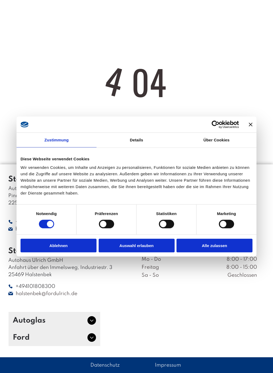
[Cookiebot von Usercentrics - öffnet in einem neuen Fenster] (215, 125)
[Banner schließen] (250, 124)
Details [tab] (136, 140)
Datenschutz (105, 365)
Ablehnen (58, 245)
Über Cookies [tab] (216, 140)
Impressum (168, 365)
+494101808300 (35, 286)
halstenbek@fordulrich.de (46, 293)
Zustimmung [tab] (57, 140)
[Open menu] (254, 12)
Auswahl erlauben (136, 245)
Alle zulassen (214, 245)
